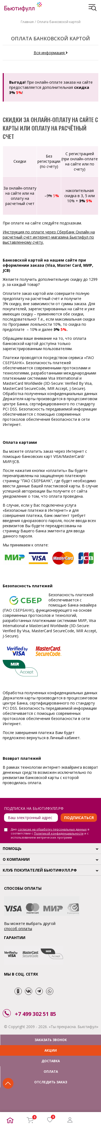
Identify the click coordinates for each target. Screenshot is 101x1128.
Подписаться (79, 817)
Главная (27, 21)
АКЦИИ (50, 1050)
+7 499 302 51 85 (35, 1014)
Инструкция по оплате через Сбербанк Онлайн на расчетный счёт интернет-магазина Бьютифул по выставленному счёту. (49, 237)
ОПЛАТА (51, 1071)
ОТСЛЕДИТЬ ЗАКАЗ (50, 1082)
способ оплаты (18, 928)
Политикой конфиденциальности (58, 833)
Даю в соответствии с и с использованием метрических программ (50, 833)
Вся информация (51, 52)
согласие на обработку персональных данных (52, 829)
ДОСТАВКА (50, 1061)
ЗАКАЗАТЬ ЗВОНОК (50, 1040)
